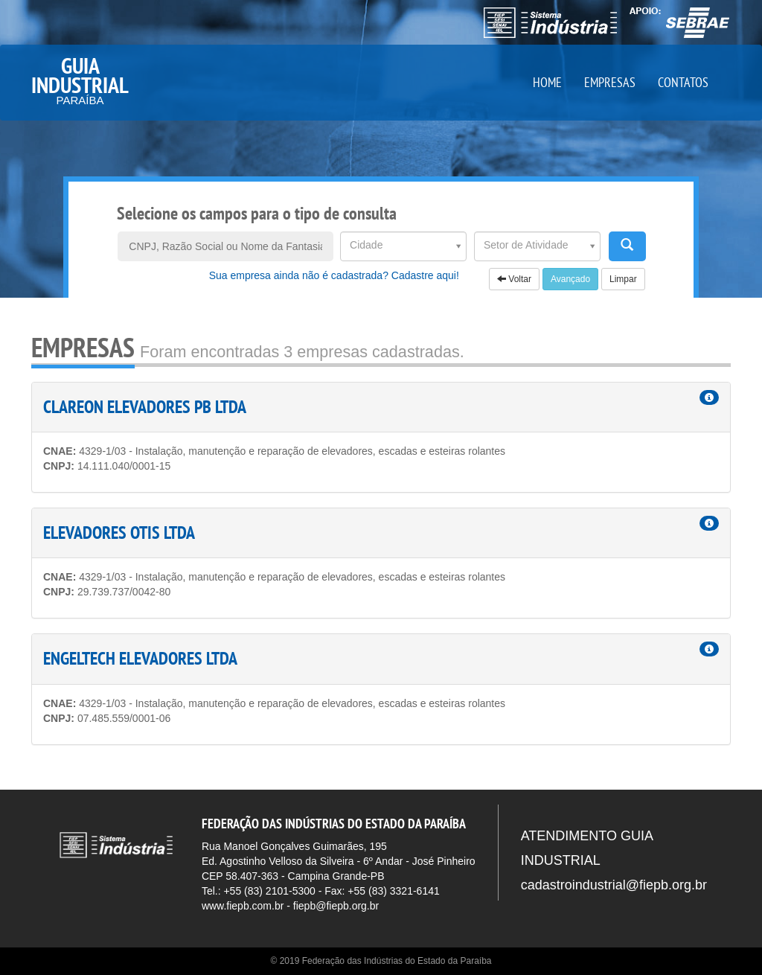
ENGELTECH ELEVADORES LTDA (140, 658)
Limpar (623, 279)
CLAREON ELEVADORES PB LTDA (144, 406)
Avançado (570, 279)
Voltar (514, 279)
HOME (547, 82)
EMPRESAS (609, 82)
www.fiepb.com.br (243, 906)
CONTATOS (683, 82)
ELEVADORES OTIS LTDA (119, 532)
